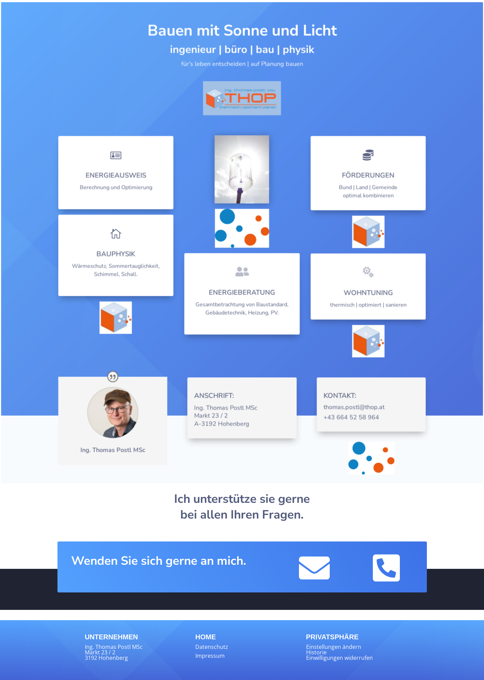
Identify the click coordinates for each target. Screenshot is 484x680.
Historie (316, 652)
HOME (205, 637)
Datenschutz (211, 647)
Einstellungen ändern (333, 647)
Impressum (210, 655)
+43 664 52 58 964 (349, 418)
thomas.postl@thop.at (352, 408)
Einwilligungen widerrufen (339, 658)
